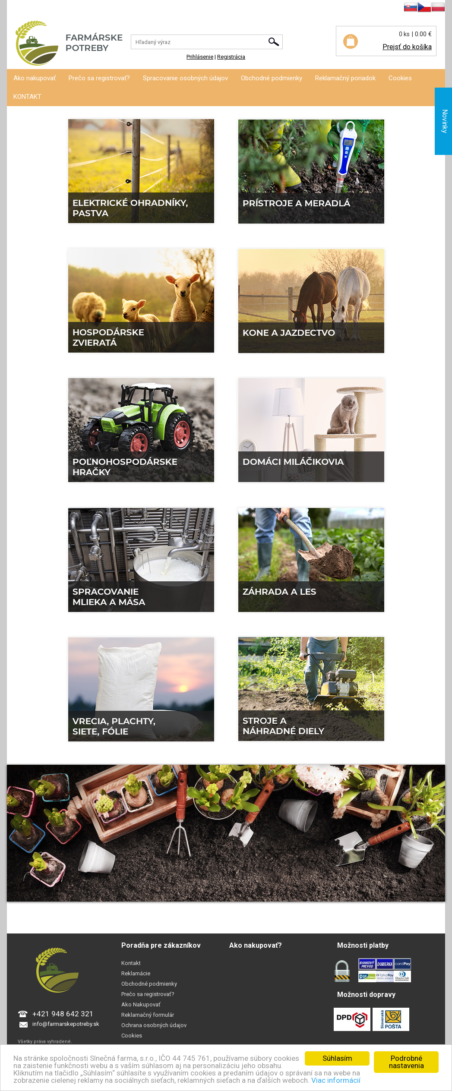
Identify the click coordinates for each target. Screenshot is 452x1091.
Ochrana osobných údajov (153, 1025)
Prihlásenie (20, 8)
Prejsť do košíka (407, 47)
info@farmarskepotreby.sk (65, 1024)
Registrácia (53, 8)
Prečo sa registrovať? (99, 78)
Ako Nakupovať (141, 1004)
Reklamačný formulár (147, 1015)
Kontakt (131, 963)
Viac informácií (335, 1080)
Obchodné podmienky (271, 78)
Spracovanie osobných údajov (185, 78)
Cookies (400, 78)
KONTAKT (27, 97)
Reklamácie (135, 973)
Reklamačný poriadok (345, 78)
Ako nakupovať (34, 78)
